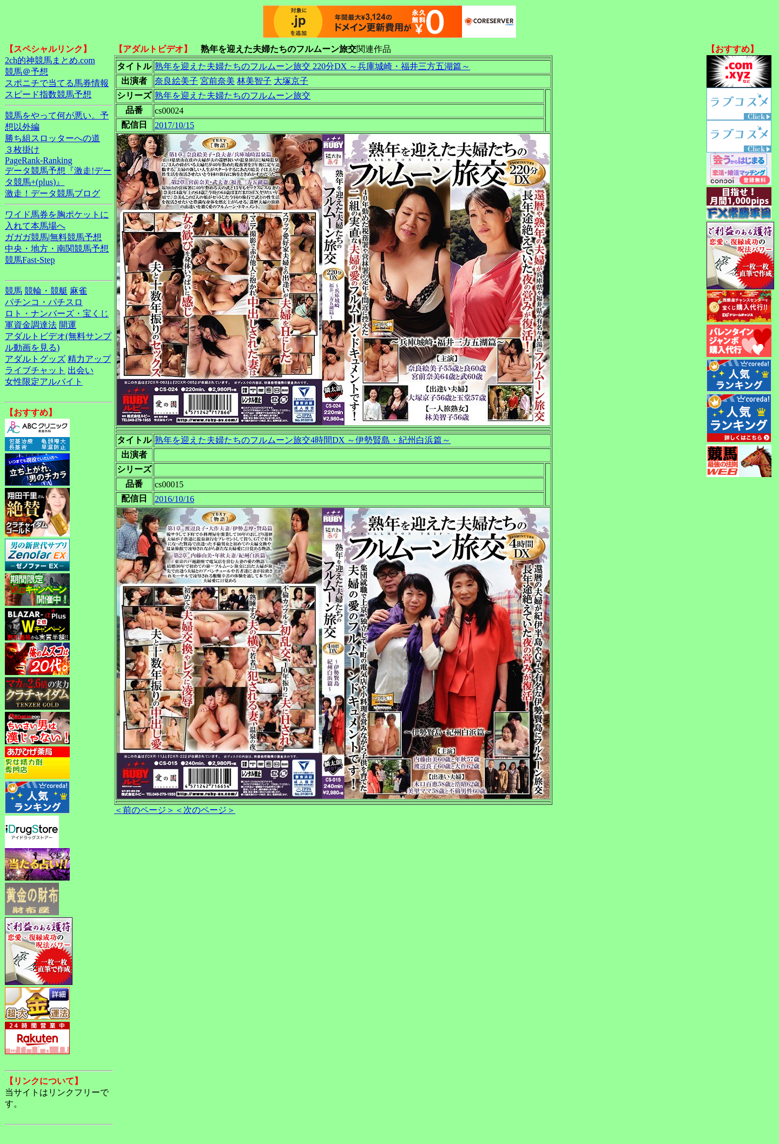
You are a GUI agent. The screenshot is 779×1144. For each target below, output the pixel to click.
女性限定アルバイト (44, 381)
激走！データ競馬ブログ (52, 193)
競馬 (13, 290)
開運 (67, 324)
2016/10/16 (174, 499)
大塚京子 (291, 80)
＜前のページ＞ (144, 810)
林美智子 (254, 80)
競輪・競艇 (46, 290)
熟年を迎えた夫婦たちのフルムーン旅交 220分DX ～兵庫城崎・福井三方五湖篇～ (312, 66)
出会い (81, 370)
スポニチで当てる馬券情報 (57, 83)
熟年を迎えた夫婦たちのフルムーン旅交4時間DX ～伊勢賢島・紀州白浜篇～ (303, 440)
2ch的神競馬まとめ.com (50, 60)
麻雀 (78, 290)
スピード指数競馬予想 (48, 94)
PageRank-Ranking (38, 160)
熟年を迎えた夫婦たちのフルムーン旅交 (233, 95)
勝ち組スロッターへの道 (52, 138)
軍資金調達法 (31, 324)
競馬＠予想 (26, 71)
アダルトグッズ (35, 358)
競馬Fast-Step (30, 259)
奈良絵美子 (176, 80)
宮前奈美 (217, 80)
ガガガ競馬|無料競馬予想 (53, 237)
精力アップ (89, 358)
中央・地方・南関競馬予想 (57, 248)
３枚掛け (22, 149)
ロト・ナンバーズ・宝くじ (57, 313)
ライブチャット (35, 370)
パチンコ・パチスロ (44, 302)
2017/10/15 (174, 125)
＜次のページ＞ (205, 810)
